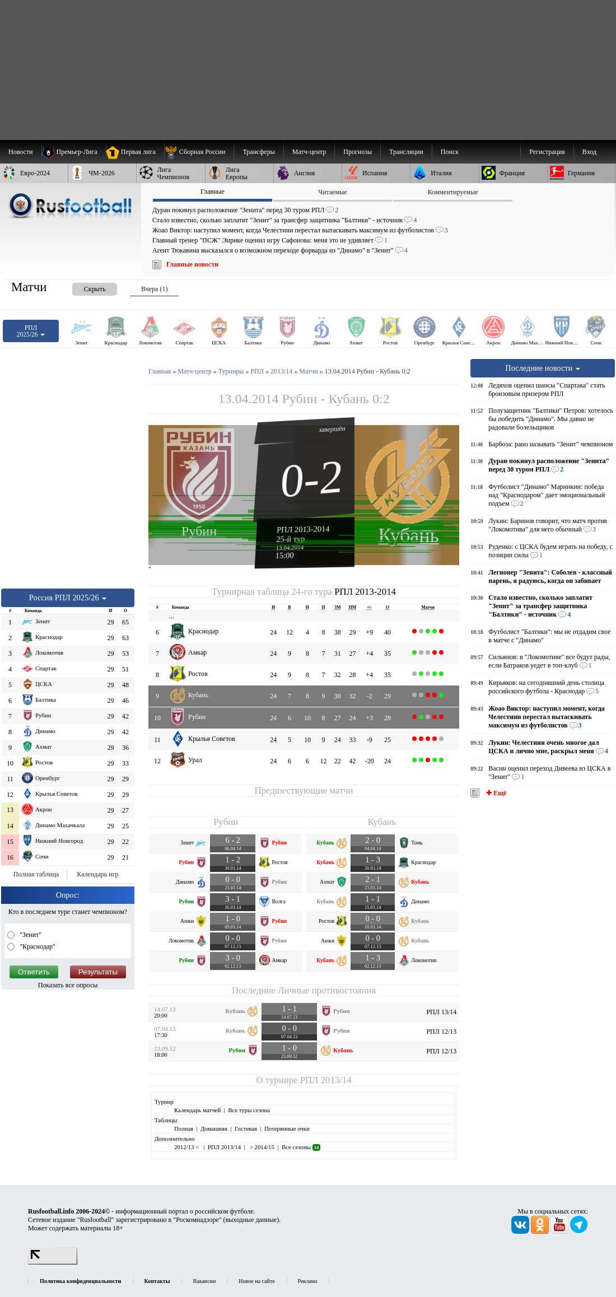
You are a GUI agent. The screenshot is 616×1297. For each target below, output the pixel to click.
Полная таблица (36, 874)
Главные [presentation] (212, 191)
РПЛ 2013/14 (326, 1080)
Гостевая (246, 1128)
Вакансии (204, 1281)
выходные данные (251, 1220)
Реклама (308, 1281)
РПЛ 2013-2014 (303, 529)
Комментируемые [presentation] (453, 192)
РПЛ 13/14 (441, 1012)
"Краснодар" (36, 946)
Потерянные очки (287, 1128)
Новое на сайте (256, 1281)
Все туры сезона (249, 1110)
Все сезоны (301, 1147)
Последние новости (542, 367)
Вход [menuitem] (589, 152)
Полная (183, 1128)
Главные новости (192, 264)
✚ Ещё (495, 793)
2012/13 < (187, 1147)
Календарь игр (97, 874)
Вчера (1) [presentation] (154, 289)
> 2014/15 (261, 1147)
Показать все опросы (68, 985)
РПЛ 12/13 (441, 1031)
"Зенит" (29, 935)
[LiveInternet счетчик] (52, 1262)
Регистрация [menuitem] (547, 152)
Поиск (450, 152)
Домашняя (213, 1128)
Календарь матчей (197, 1110)
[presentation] (83, 287)
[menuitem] (199, 152)
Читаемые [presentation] (332, 192)
